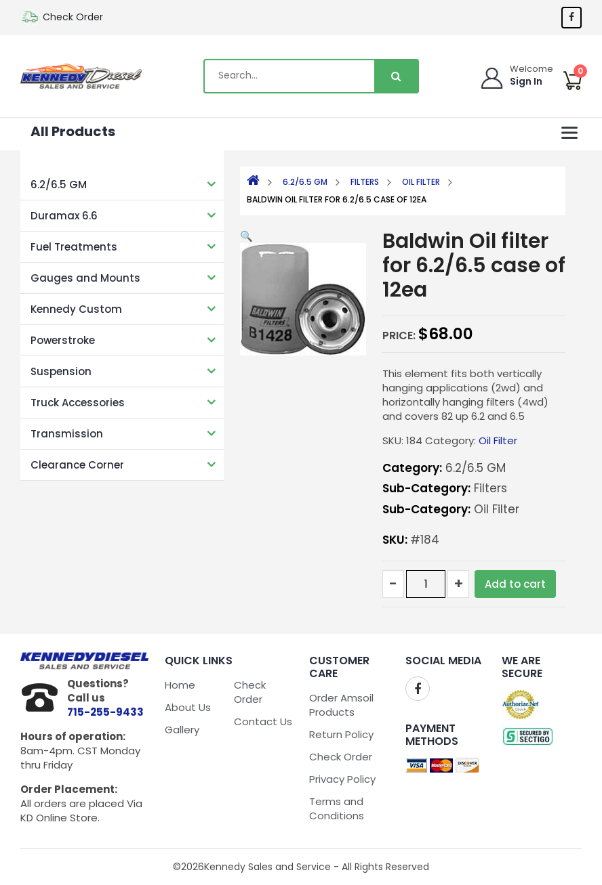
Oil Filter (421, 182)
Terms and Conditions (336, 808)
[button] (246, 236)
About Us (188, 707)
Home (180, 685)
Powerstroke (63, 340)
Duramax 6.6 (64, 216)
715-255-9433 (105, 712)
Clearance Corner (77, 465)
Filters (364, 182)
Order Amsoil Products (341, 705)
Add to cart (515, 584)
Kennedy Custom (76, 309)
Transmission (67, 434)
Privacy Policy (342, 779)
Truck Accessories (78, 402)
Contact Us (263, 721)
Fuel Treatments (74, 247)
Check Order (73, 17)
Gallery (182, 729)
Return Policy (341, 734)
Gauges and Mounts (85, 278)
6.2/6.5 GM (59, 184)
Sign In (526, 81)
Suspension (61, 371)
